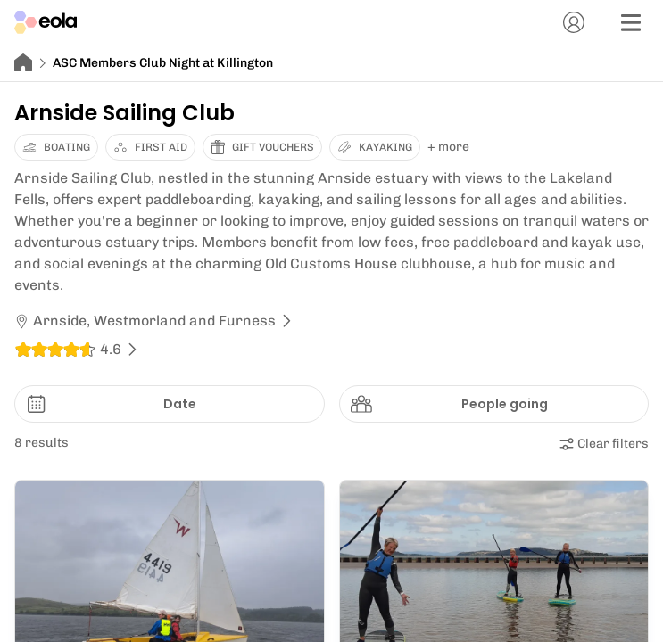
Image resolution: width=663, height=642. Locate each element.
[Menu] (631, 22)
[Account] (574, 22)
